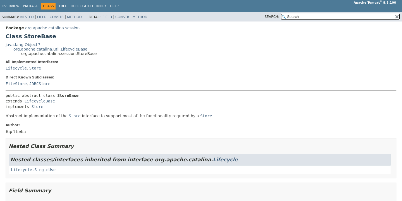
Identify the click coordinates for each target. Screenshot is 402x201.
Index (101, 6)
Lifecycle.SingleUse (33, 170)
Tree (63, 6)
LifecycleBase (39, 101)
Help (114, 6)
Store (35, 68)
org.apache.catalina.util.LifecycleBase (50, 49)
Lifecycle (16, 68)
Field (41, 17)
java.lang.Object (21, 44)
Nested (27, 17)
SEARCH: (272, 17)
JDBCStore (40, 84)
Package (30, 6)
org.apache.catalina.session (52, 28)
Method (74, 17)
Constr (57, 17)
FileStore (16, 84)
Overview (11, 6)
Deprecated (82, 6)
